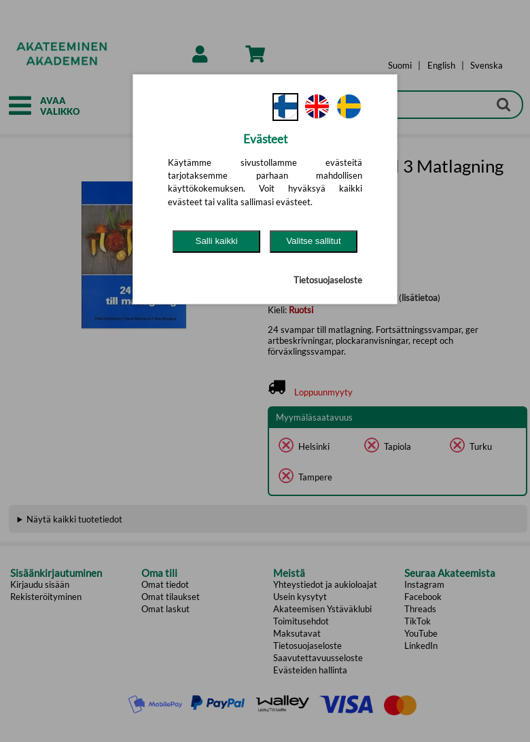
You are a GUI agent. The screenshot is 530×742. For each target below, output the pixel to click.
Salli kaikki (217, 241)
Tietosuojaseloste (328, 280)
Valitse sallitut (313, 241)
